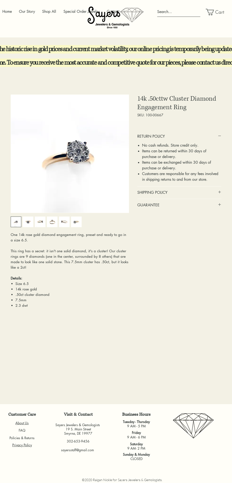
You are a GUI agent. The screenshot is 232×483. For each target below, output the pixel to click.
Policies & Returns (22, 438)
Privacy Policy (22, 445)
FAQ (22, 430)
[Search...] (178, 12)
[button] (217, 12)
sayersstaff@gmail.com (77, 450)
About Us (22, 423)
